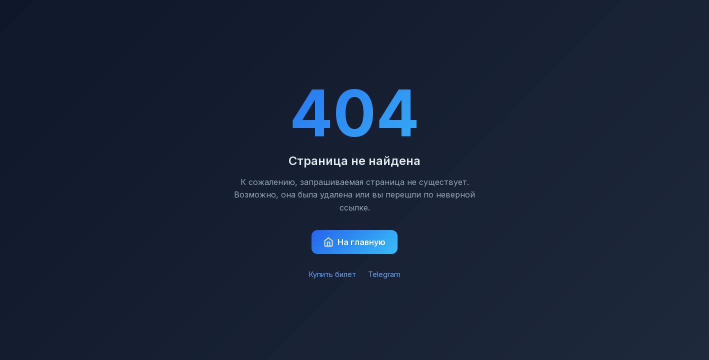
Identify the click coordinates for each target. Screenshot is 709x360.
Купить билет (332, 274)
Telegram (384, 274)
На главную (355, 242)
